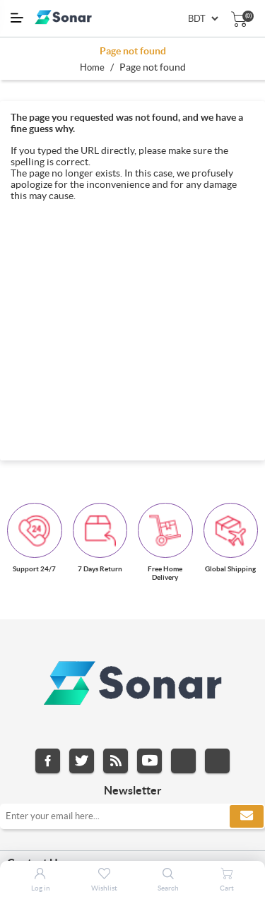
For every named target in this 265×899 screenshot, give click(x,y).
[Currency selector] (202, 19)
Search (168, 888)
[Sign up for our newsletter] (132, 816)
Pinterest (217, 761)
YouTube (149, 761)
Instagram (183, 761)
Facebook (47, 761)
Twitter (81, 761)
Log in (40, 888)
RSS (115, 761)
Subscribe (247, 816)
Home (92, 67)
